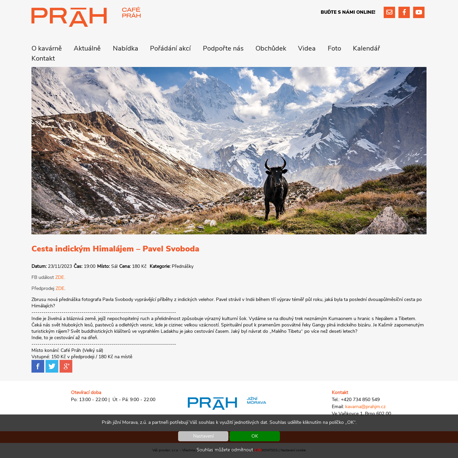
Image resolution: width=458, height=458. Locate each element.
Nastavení (203, 436)
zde (258, 450)
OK (254, 436)
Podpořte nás (223, 48)
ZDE (60, 288)
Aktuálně (87, 48)
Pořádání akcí (170, 48)
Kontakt (43, 58)
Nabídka (125, 48)
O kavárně (46, 48)
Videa (307, 48)
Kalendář (366, 48)
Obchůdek (270, 48)
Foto (334, 48)
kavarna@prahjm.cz (365, 406)
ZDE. (60, 277)
